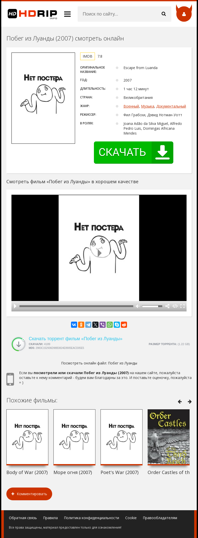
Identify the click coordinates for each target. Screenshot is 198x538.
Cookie (131, 517)
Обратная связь (23, 517)
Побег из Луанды (122, 363)
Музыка (147, 106)
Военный (131, 106)
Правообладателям (160, 517)
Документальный (171, 106)
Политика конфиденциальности (91, 517)
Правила (50, 517)
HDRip (29, 14)
